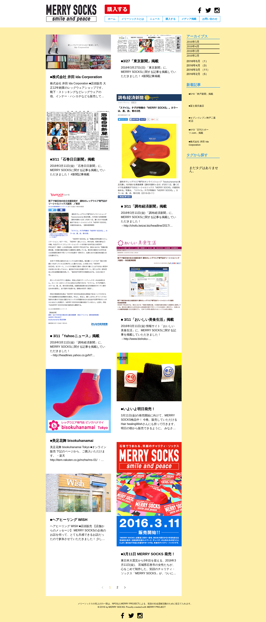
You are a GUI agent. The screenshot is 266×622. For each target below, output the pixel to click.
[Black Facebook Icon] (199, 10)
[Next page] (125, 587)
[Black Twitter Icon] (208, 10)
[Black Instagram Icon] (217, 10)
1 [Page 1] (110, 587)
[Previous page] (102, 587)
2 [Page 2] (117, 587)
